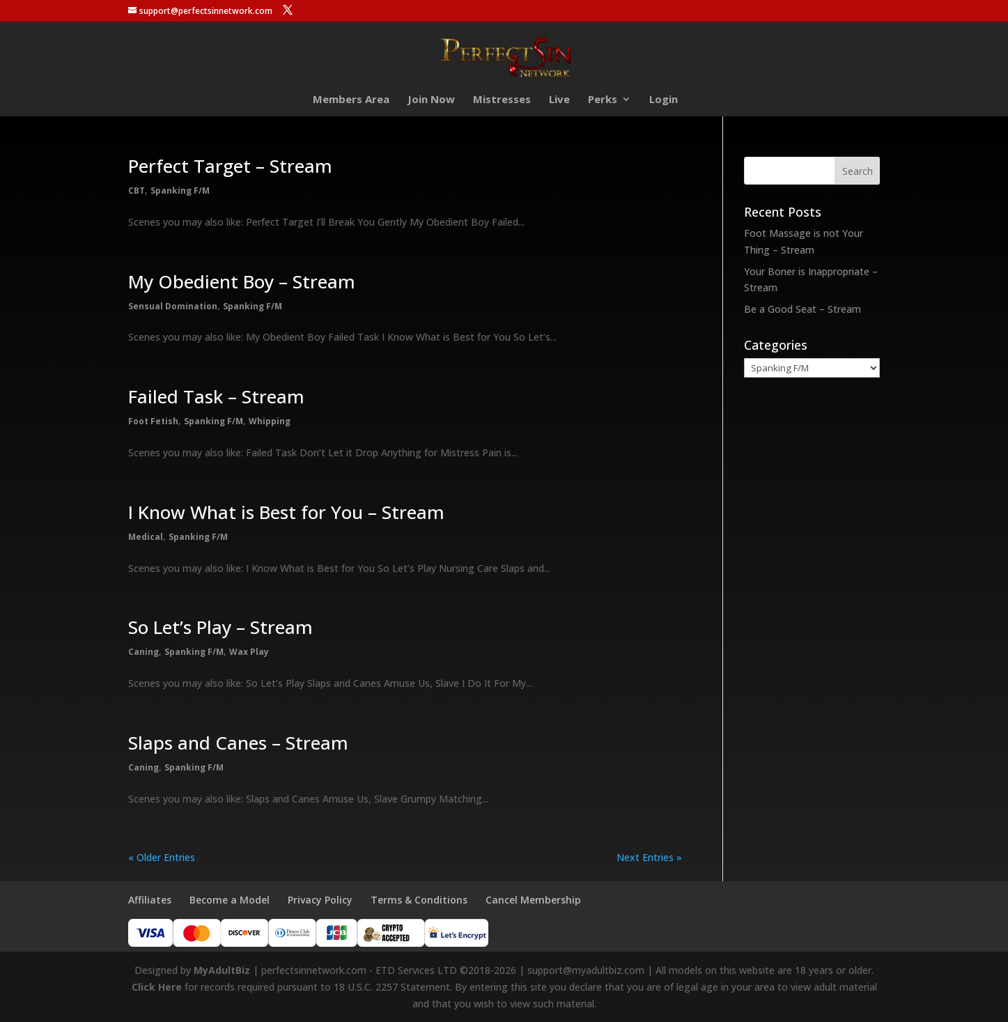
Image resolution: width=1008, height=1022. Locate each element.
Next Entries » (649, 857)
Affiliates (149, 899)
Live (559, 100)
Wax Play (249, 652)
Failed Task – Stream (216, 396)
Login (663, 100)
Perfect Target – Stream (230, 165)
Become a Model (229, 899)
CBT (136, 190)
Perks (602, 100)
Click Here (157, 986)
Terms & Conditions (419, 899)
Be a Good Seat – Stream (802, 309)
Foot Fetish (153, 421)
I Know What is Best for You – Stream (286, 512)
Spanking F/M (180, 190)
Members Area (351, 100)
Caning (143, 652)
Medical (145, 537)
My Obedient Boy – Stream (241, 281)
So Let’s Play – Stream (220, 627)
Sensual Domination (172, 306)
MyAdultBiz (222, 970)
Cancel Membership (533, 899)
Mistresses (502, 100)
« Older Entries (161, 857)
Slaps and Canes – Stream (238, 742)
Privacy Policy (320, 899)
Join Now (431, 100)
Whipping (269, 421)
